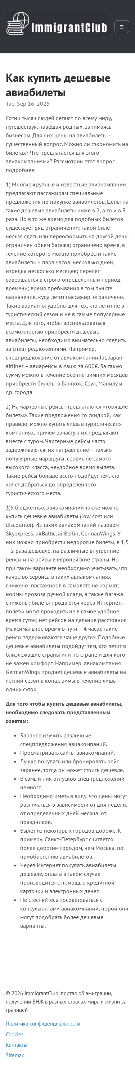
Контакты (16, 1044)
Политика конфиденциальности (43, 1023)
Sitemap (15, 1055)
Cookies (14, 1034)
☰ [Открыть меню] (122, 27)
